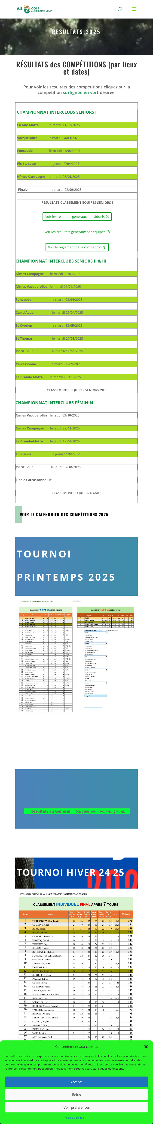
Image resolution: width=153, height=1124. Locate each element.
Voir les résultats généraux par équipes (74, 232)
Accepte (76, 1082)
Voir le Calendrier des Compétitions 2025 (64, 514)
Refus (76, 1094)
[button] (146, 1046)
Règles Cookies (74, 1118)
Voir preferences (77, 1107)
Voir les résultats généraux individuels (75, 216)
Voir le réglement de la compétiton (75, 247)
